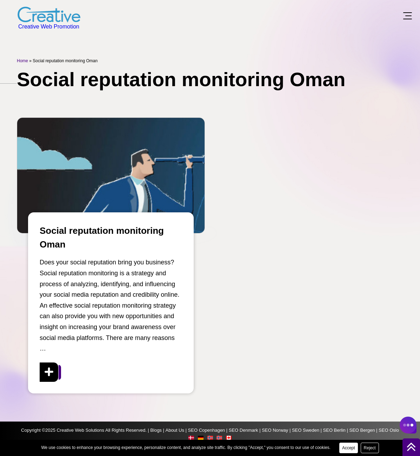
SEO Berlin (334, 430)
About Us (174, 430)
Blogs (156, 430)
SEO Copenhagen (206, 430)
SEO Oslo (389, 430)
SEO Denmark (243, 430)
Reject (370, 447)
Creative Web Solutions (80, 430)
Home (22, 60)
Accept (348, 447)
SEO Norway (275, 430)
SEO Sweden (305, 430)
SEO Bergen (362, 430)
